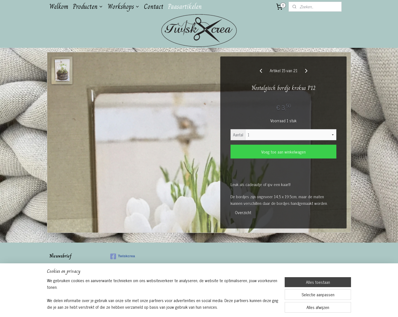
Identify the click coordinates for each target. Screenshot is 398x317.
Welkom (58, 6)
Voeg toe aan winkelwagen (283, 151)
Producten (88, 6)
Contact (153, 6)
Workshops (124, 6)
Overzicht (243, 212)
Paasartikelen (185, 6)
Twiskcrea (122, 256)
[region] (162, 294)
